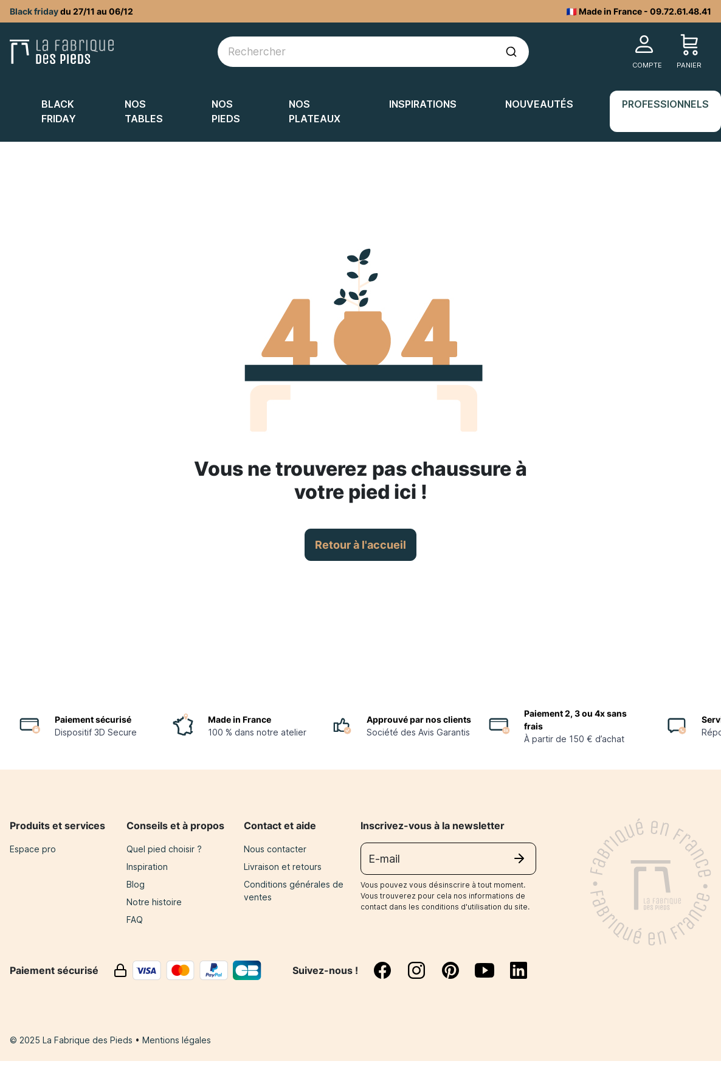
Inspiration (147, 866)
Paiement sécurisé (93, 719)
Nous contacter (275, 849)
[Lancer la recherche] (511, 51)
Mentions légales (176, 1040)
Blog (135, 884)
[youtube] (492, 970)
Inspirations (423, 104)
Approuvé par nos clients (419, 719)
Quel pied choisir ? (164, 849)
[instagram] (424, 970)
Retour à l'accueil (360, 544)
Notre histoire (154, 902)
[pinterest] (458, 970)
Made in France (239, 719)
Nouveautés (539, 104)
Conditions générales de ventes (293, 890)
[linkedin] (518, 970)
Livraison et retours (283, 866)
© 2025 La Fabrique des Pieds (72, 1040)
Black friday (34, 11)
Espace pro (33, 849)
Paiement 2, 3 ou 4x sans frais (575, 719)
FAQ (134, 919)
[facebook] (390, 970)
